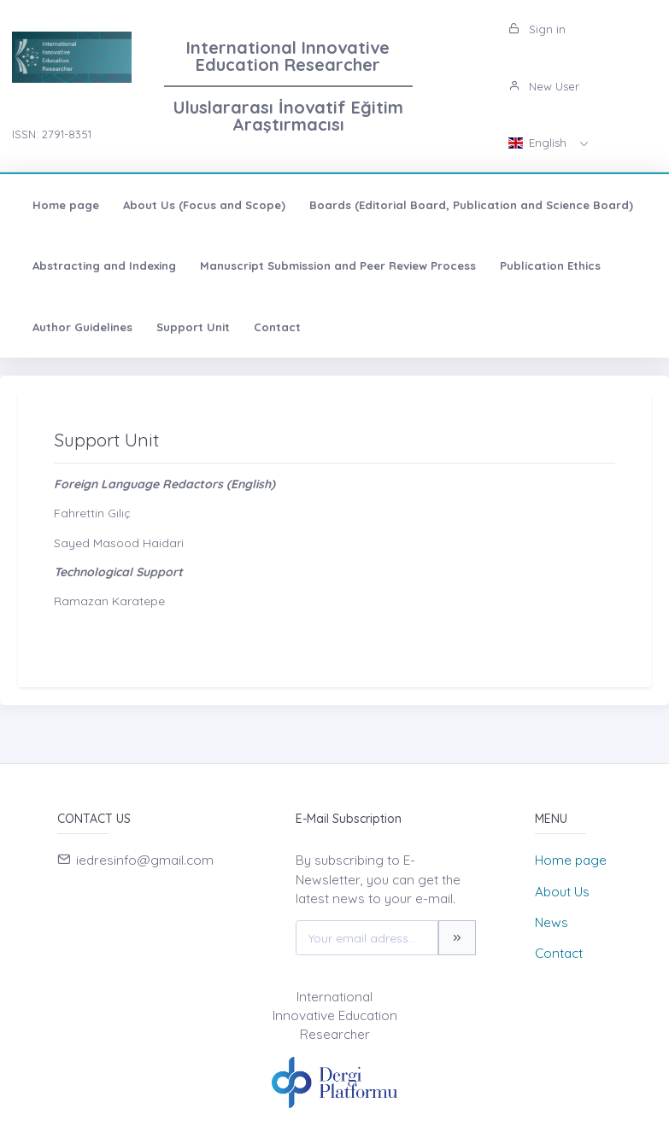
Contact (277, 327)
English (539, 142)
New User (543, 86)
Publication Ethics (550, 265)
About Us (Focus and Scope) (204, 205)
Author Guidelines (82, 327)
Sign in (537, 29)
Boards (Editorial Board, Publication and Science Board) (471, 205)
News (551, 922)
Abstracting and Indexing (104, 265)
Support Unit (193, 327)
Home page (65, 205)
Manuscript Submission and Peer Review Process (338, 265)
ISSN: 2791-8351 (51, 134)
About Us (562, 892)
